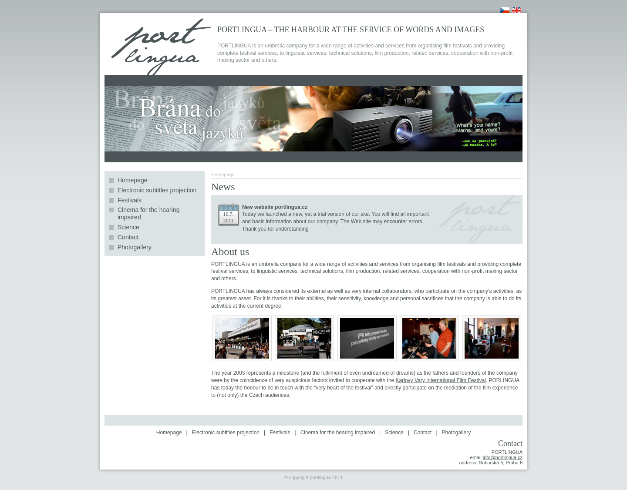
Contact (128, 237)
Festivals (130, 200)
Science (128, 227)
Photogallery (135, 247)
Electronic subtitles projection (157, 190)
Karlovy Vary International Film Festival (441, 380)
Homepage (133, 180)
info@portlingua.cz (502, 457)
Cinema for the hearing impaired (148, 213)
